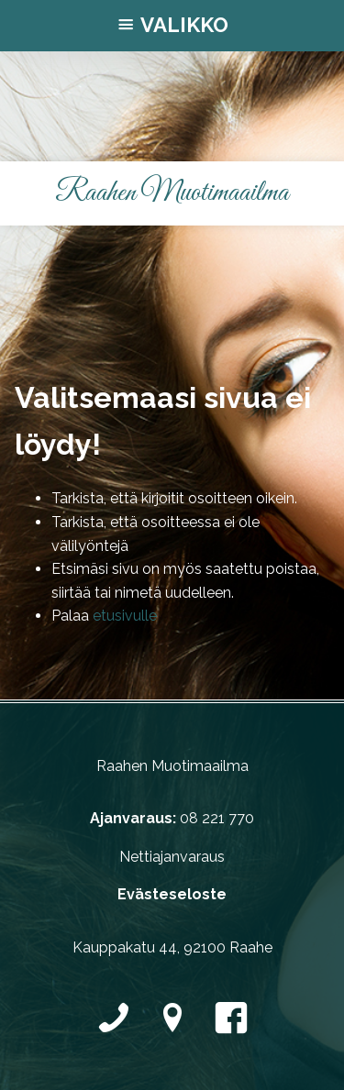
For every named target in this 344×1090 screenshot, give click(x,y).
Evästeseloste (172, 894)
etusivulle (125, 615)
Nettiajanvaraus (172, 856)
